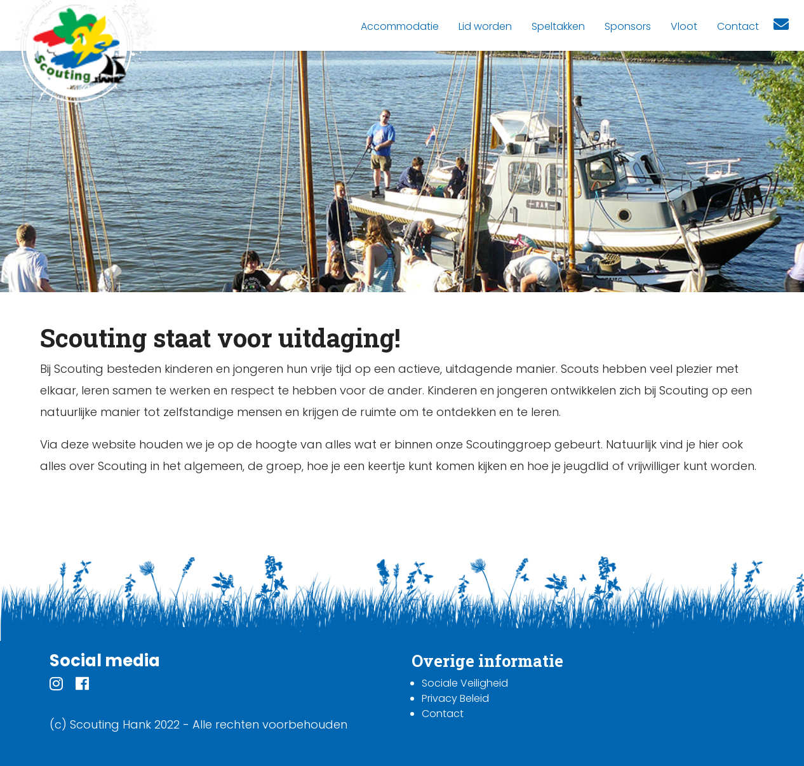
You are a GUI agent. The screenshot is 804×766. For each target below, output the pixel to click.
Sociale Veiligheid (465, 683)
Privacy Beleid (455, 698)
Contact (443, 713)
